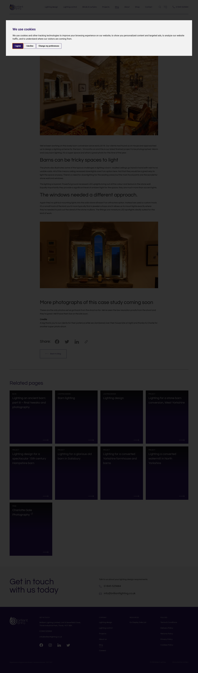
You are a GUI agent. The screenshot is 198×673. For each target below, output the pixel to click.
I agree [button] (18, 46)
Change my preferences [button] (49, 46)
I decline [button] (29, 46)
